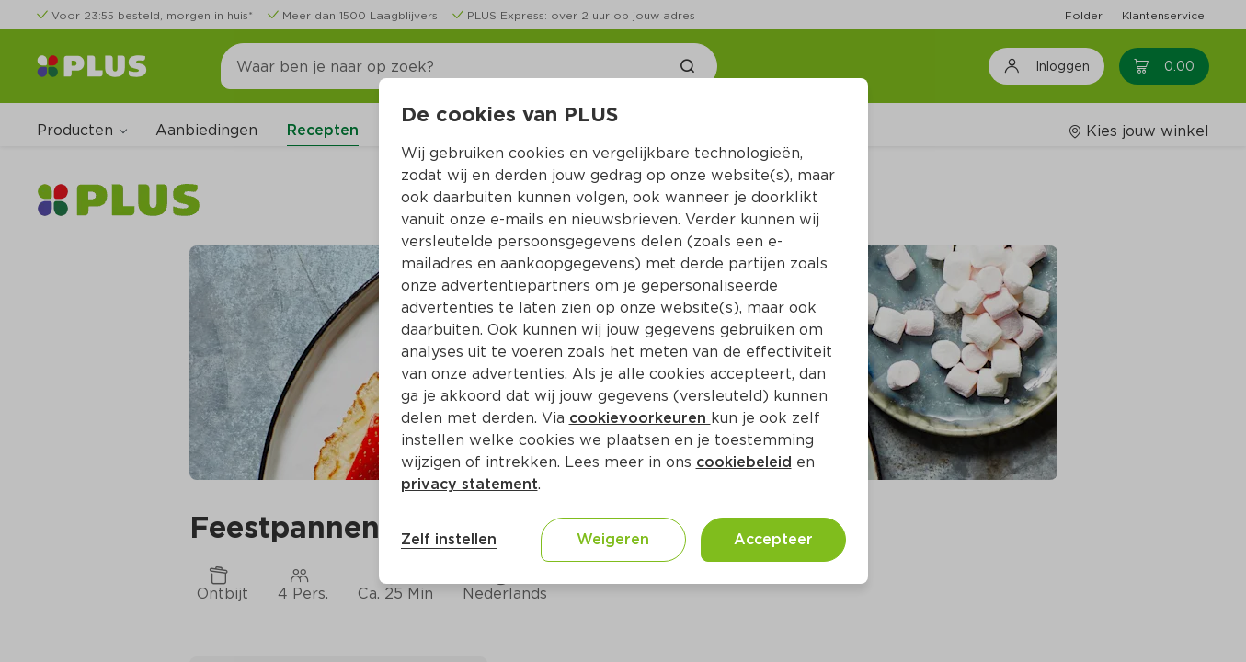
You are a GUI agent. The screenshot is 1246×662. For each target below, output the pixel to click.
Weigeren (613, 539)
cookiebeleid (744, 462)
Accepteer (773, 539)
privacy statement (469, 484)
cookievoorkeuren (640, 418)
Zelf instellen (449, 539)
